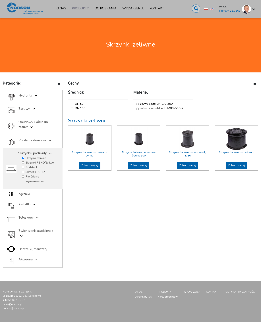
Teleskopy (26, 217)
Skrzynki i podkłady (32, 153)
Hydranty (25, 95)
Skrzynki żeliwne (36, 158)
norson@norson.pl (14, 308)
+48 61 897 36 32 (14, 300)
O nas (61, 8)
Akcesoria (25, 259)
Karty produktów (168, 296)
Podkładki (32, 167)
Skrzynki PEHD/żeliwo (40, 163)
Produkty (80, 8)
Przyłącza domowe (32, 140)
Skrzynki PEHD (35, 172)
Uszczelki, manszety (32, 249)
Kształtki (24, 204)
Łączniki (24, 194)
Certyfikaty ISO (143, 296)
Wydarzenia (133, 8)
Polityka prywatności (239, 292)
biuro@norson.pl (12, 304)
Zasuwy (24, 108)
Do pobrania (106, 8)
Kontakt (157, 8)
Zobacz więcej (89, 165)
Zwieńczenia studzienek (35, 231)
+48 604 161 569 (230, 10)
